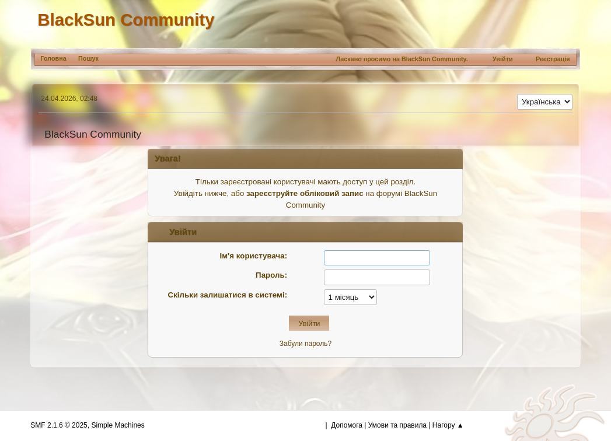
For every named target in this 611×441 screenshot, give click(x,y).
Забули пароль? (305, 344)
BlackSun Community (125, 19)
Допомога (346, 425)
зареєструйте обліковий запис (305, 193)
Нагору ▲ (448, 425)
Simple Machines (117, 425)
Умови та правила (397, 425)
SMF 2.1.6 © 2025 (58, 425)
